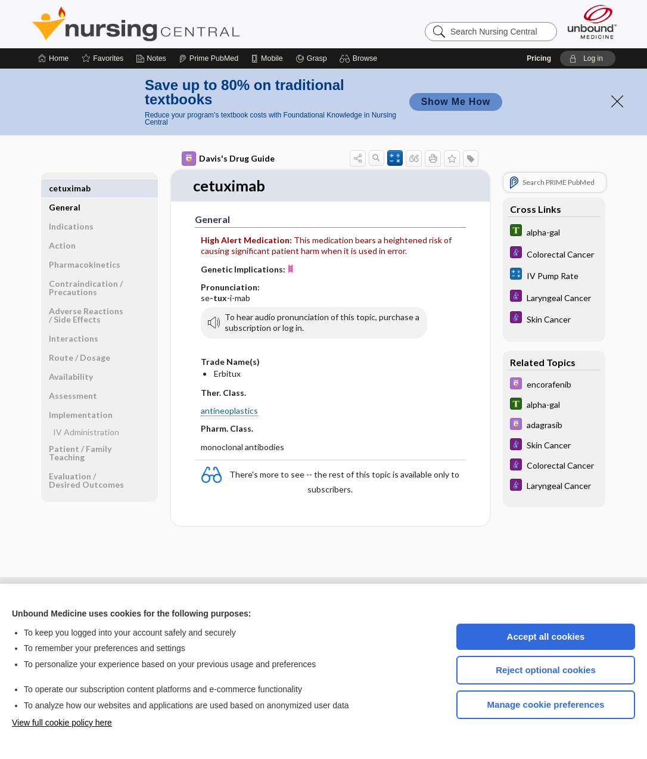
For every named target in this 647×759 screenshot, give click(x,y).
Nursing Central (180, 24)
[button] (360, 58)
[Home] (53, 58)
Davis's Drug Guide (228, 158)
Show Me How (455, 102)
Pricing (539, 58)
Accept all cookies (546, 636)
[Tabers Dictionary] (554, 232)
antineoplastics (229, 411)
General (64, 188)
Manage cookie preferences (546, 704)
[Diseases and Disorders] (554, 254)
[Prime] (208, 58)
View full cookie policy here (62, 722)
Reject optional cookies (546, 670)
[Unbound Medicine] (592, 22)
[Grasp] (311, 58)
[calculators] (554, 275)
